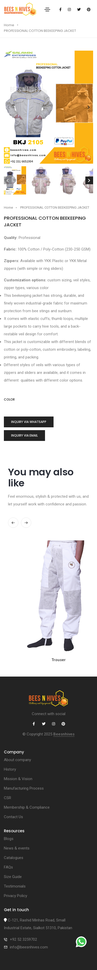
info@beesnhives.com (29, 947)
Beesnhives (63, 734)
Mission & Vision (18, 779)
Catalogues (13, 857)
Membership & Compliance (27, 807)
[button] (88, 107)
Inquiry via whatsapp (28, 422)
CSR (7, 798)
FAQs (8, 867)
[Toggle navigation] (47, 9)
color (9, 400)
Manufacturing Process (24, 788)
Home (9, 25)
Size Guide (13, 876)
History (10, 769)
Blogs (8, 838)
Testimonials (15, 886)
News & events (16, 848)
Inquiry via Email (24, 435)
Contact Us (13, 817)
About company (17, 759)
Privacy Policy (15, 895)
